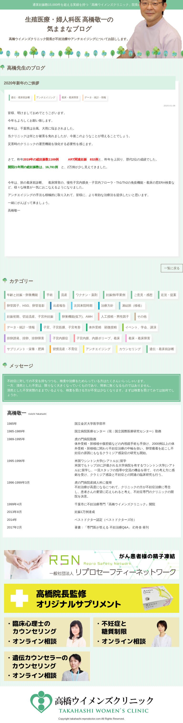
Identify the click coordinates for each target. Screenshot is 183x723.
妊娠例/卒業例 (116, 295)
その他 (142, 316)
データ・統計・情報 (95, 97)
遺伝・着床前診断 (20, 97)
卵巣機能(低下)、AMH (77, 316)
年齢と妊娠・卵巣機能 (22, 295)
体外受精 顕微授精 (103, 327)
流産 (64, 295)
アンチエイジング (45, 97)
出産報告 (59, 305)
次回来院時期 (83, 305)
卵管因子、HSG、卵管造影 (26, 305)
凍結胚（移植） (133, 305)
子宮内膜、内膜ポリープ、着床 (98, 338)
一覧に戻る (172, 268)
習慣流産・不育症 (65, 349)
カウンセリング (130, 349)
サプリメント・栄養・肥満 (25, 349)
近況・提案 (168, 295)
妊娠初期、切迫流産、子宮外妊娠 (30, 316)
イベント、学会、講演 (140, 327)
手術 (49, 295)
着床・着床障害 (70, 97)
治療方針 (107, 305)
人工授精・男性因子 (115, 316)
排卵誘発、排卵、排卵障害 (25, 338)
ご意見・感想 (143, 295)
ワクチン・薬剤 (86, 295)
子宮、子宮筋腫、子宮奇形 (62, 327)
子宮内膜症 (60, 338)
